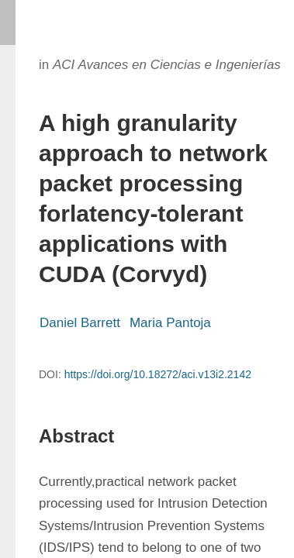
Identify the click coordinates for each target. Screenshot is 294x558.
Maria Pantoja (170, 322)
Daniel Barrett (80, 322)
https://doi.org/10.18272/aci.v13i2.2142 (157, 374)
